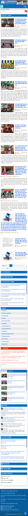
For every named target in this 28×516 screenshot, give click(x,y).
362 (21, 246)
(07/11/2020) (16, 360)
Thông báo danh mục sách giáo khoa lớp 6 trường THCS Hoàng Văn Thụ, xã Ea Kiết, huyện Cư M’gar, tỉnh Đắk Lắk (13, 352)
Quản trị (3, 200)
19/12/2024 (25, 257)
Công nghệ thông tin (6, 328)
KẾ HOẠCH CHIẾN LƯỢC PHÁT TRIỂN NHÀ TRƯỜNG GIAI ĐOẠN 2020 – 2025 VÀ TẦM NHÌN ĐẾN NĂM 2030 (13, 410)
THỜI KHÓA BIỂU (6, 272)
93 (20, 88)
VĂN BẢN (5, 405)
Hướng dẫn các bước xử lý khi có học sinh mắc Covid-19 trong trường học (13, 418)
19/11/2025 (25, 67)
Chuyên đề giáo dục (6, 326)
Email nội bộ (4, 344)
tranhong (18, 25)
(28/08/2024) (7, 353)
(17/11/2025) (10, 394)
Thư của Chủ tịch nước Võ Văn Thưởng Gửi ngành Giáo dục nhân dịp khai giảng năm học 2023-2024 (13, 453)
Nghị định (5, 428)
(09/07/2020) (3, 364)
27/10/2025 (25, 152)
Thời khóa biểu (5, 315)
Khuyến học (4, 331)
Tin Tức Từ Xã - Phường (8, 281)
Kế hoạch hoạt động (8, 277)
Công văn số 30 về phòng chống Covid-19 (12, 423)
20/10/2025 (10, 176)
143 (18, 176)
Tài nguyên (4, 323)
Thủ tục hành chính (6, 320)
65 (20, 110)
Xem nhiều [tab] (10, 371)
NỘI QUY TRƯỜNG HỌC (7, 360)
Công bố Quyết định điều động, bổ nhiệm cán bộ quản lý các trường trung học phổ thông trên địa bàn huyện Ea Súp (13, 295)
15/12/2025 (25, 25)
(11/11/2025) (10, 400)
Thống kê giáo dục (6, 336)
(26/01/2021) (18, 357)
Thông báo (4, 310)
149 (21, 46)
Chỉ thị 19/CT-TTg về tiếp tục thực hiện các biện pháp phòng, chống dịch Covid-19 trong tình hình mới (13, 286)
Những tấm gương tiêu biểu (8, 333)
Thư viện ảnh (5, 338)
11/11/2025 (25, 109)
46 (20, 27)
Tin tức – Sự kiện (7, 15)
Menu (4, 308)
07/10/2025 (9, 200)
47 (20, 68)
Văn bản (3, 318)
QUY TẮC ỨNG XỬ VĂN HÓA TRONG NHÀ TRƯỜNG (13, 362)
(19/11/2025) (10, 389)
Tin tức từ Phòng (7, 437)
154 (17, 232)
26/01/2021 (4, 442)
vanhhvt (17, 152)
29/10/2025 (25, 130)
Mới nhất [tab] (4, 371)
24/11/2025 (25, 45)
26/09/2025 (9, 232)
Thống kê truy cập (7, 473)
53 (20, 153)
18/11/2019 (4, 448)
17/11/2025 (25, 87)
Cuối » (7, 268)
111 (17, 200)
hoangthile (4, 176)
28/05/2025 (25, 245)
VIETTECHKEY (19, 514)
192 (21, 131)
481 (21, 259)
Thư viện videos (5, 341)
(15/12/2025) (10, 378)
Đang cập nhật (8, 508)
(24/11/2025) (10, 383)
